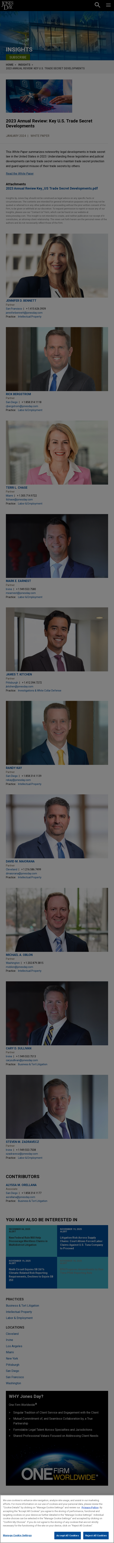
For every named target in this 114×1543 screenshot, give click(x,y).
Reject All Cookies (96, 1538)
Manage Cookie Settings (17, 1538)
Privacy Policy (90, 1510)
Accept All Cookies (67, 1538)
